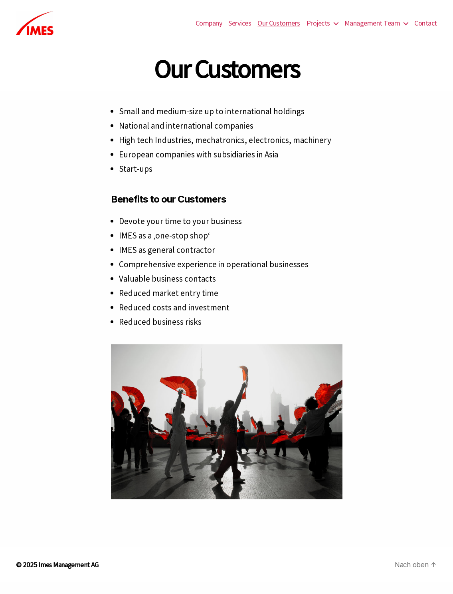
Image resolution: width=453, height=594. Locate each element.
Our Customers (278, 29)
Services (239, 29)
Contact (425, 29)
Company (209, 29)
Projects (318, 29)
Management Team (372, 29)
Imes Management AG (70, 576)
